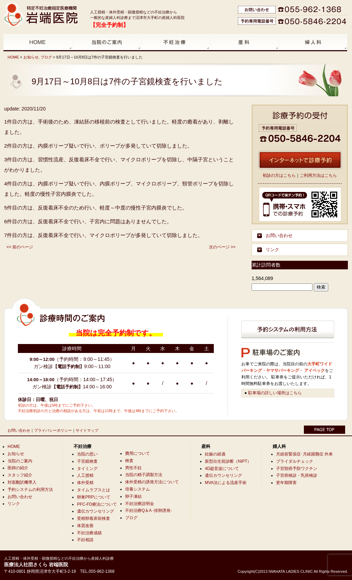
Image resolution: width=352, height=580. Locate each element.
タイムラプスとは (93, 489)
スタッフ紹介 (20, 475)
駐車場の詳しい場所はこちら (275, 392)
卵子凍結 (133, 496)
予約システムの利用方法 (30, 489)
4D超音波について (222, 468)
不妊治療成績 (89, 532)
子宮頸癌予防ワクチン (296, 468)
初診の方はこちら (279, 175)
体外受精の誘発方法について (152, 482)
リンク (272, 249)
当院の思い (87, 454)
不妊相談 (85, 539)
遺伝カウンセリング (95, 511)
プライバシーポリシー (53, 430)
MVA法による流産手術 (225, 482)
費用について (137, 453)
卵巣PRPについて (93, 497)
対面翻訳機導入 (22, 482)
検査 (129, 460)
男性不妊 (133, 467)
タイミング (87, 468)
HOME (13, 57)
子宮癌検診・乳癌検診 (296, 475)
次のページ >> (222, 247)
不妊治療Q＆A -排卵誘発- (148, 510)
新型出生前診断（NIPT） (228, 461)
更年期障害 (286, 482)
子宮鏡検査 (87, 461)
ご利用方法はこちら (318, 175)
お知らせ (30, 57)
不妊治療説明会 (139, 503)
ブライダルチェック (294, 461)
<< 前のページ (20, 247)
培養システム (137, 489)
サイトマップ (87, 430)
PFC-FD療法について (97, 504)
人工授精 (85, 475)
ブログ (46, 57)
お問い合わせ (279, 235)
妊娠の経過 (215, 454)
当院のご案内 (20, 461)
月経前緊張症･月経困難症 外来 (304, 454)
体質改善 (85, 525)
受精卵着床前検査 (93, 518)
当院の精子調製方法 (143, 474)
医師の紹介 (18, 467)
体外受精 (85, 482)
